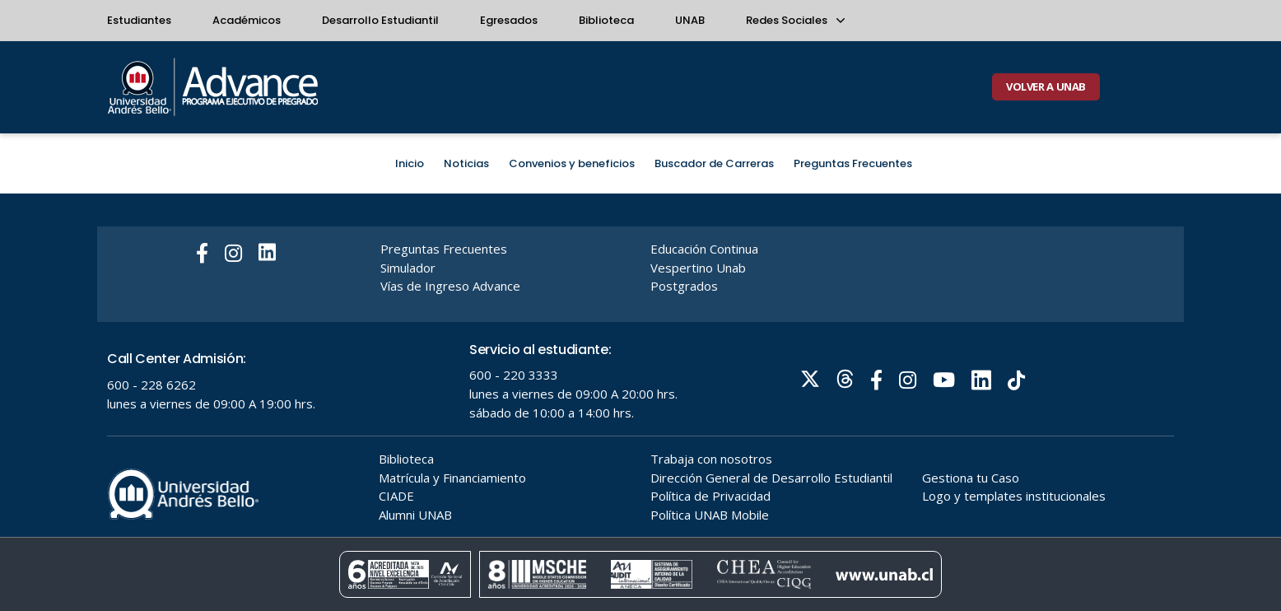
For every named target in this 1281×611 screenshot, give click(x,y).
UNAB (690, 20)
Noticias (466, 163)
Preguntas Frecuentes (853, 163)
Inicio (409, 163)
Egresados (509, 20)
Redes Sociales (794, 20)
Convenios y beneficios (572, 163)
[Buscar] (1161, 87)
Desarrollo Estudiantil (380, 20)
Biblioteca (606, 20)
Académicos (246, 20)
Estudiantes (139, 20)
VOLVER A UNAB (1046, 86)
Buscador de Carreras (714, 163)
